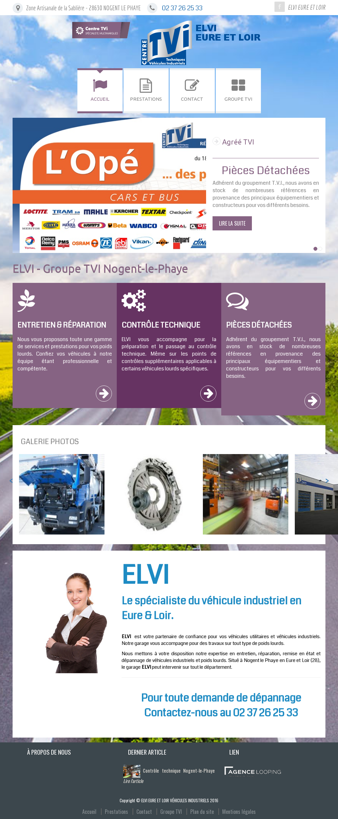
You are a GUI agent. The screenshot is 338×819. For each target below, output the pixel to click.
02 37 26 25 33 (182, 8)
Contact (144, 811)
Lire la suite (232, 223)
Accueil (89, 811)
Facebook (279, 7)
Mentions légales (239, 811)
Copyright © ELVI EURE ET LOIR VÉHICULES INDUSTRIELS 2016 (169, 800)
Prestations (116, 811)
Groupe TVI (171, 811)
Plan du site (202, 811)
